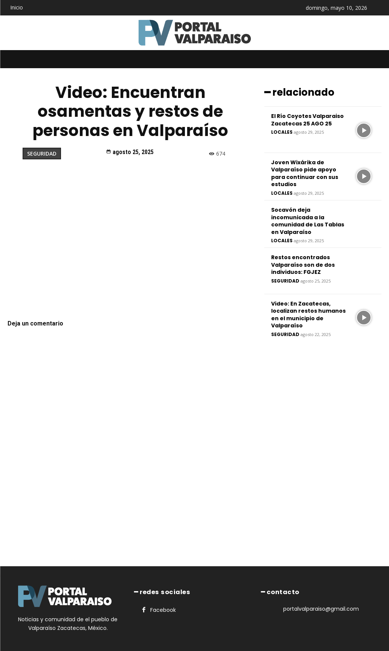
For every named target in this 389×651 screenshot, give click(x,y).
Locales (282, 132)
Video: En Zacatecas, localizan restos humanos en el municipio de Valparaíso (308, 314)
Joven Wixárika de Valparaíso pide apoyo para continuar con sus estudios (304, 173)
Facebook (162, 609)
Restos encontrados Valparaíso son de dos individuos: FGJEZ (303, 264)
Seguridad (42, 153)
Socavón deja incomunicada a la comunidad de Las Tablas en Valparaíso (307, 220)
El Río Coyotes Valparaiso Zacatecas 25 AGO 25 (307, 119)
